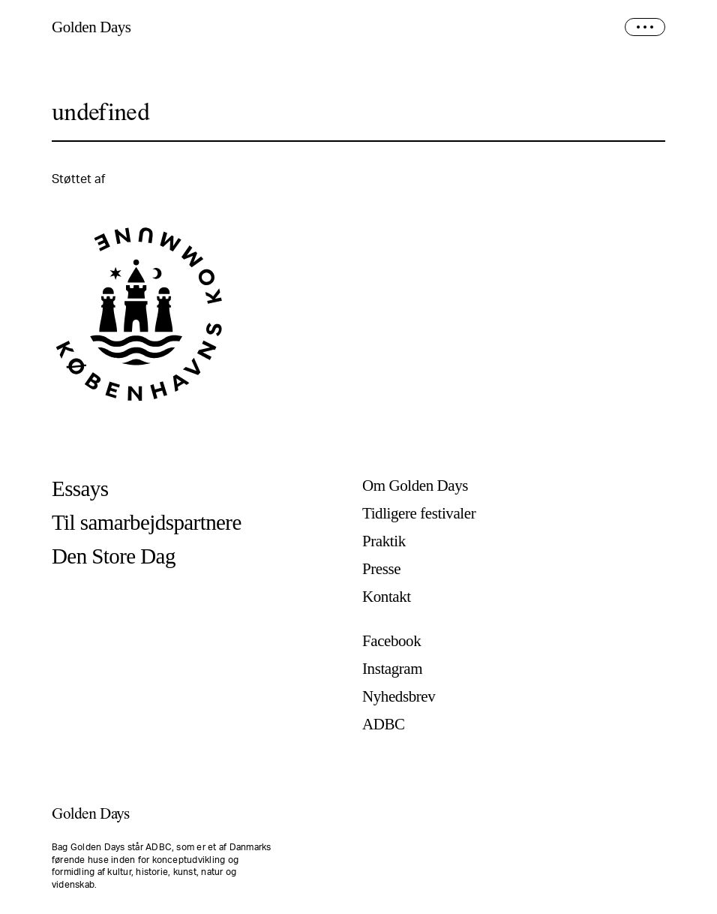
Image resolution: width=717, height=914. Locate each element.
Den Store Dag (114, 556)
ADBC (383, 724)
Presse (381, 569)
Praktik (384, 541)
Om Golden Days (415, 486)
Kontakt (386, 597)
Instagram (392, 669)
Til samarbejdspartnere (147, 523)
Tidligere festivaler (419, 514)
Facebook (391, 641)
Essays (80, 489)
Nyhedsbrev (398, 697)
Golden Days (91, 27)
